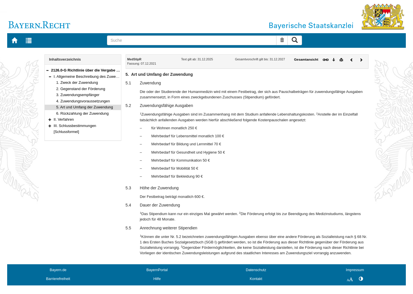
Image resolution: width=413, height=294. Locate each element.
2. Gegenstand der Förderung (80, 89)
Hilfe (157, 279)
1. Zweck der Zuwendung (77, 82)
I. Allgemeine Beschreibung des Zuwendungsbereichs (98, 76)
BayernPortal (157, 270)
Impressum (355, 270)
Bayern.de (58, 270)
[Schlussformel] (66, 132)
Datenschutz (256, 270)
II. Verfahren (64, 119)
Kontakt (256, 279)
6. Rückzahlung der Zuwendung (82, 113)
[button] (47, 70)
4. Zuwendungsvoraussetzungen (83, 101)
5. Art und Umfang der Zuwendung (84, 107)
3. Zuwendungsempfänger (78, 95)
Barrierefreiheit (58, 279)
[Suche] (191, 40)
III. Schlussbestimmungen (75, 126)
